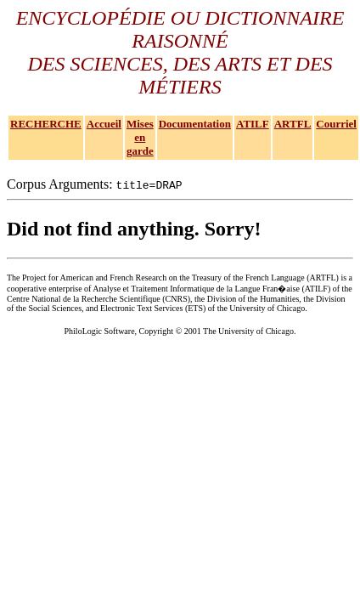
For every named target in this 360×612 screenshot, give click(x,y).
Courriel (336, 123)
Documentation (195, 123)
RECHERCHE (46, 123)
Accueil (104, 123)
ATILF (252, 123)
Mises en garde (140, 137)
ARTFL (293, 123)
